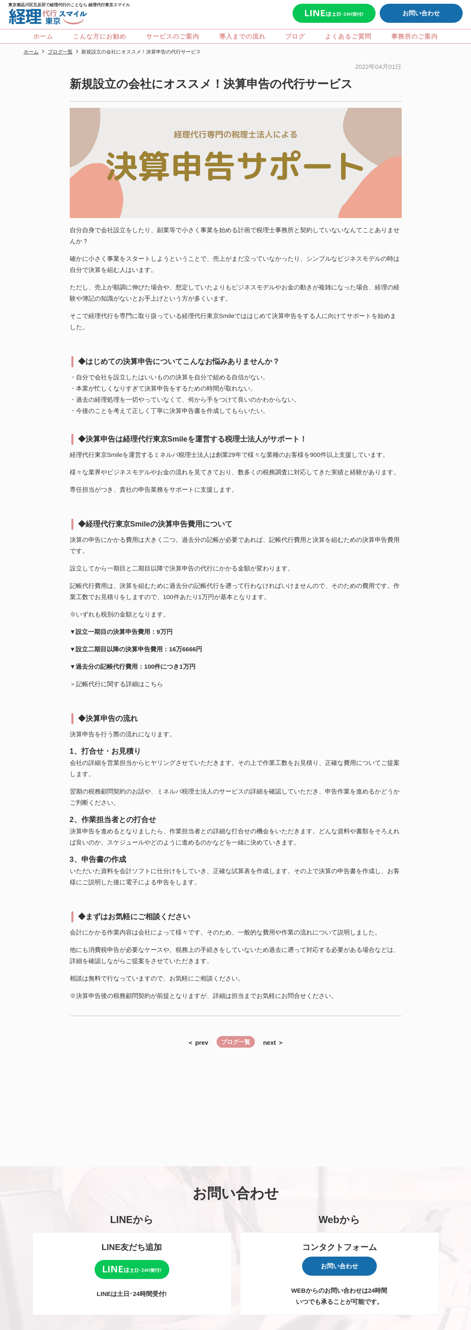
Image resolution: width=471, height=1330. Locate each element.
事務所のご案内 (414, 36)
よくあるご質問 (348, 36)
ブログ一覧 (235, 1042)
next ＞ (273, 1042)
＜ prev (197, 1042)
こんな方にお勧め (99, 36)
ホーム (43, 36)
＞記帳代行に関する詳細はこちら (116, 683)
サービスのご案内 (172, 36)
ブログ (295, 36)
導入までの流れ (242, 36)
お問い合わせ (421, 13)
